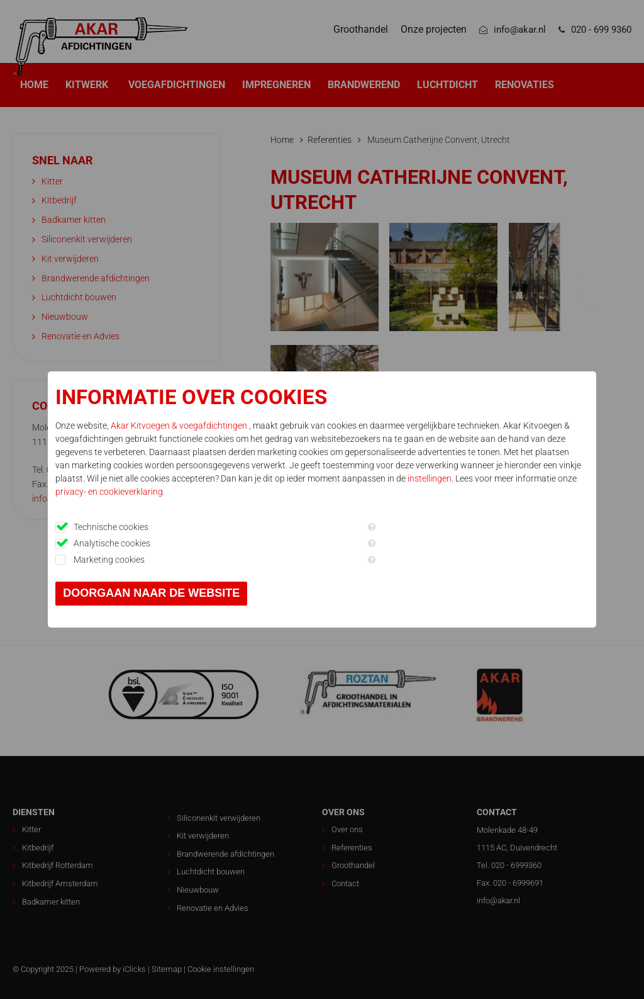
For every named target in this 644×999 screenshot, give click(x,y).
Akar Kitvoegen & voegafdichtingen (180, 425)
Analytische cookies (112, 543)
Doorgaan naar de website (152, 593)
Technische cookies (111, 527)
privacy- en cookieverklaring (110, 492)
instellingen (430, 478)
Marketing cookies (109, 560)
